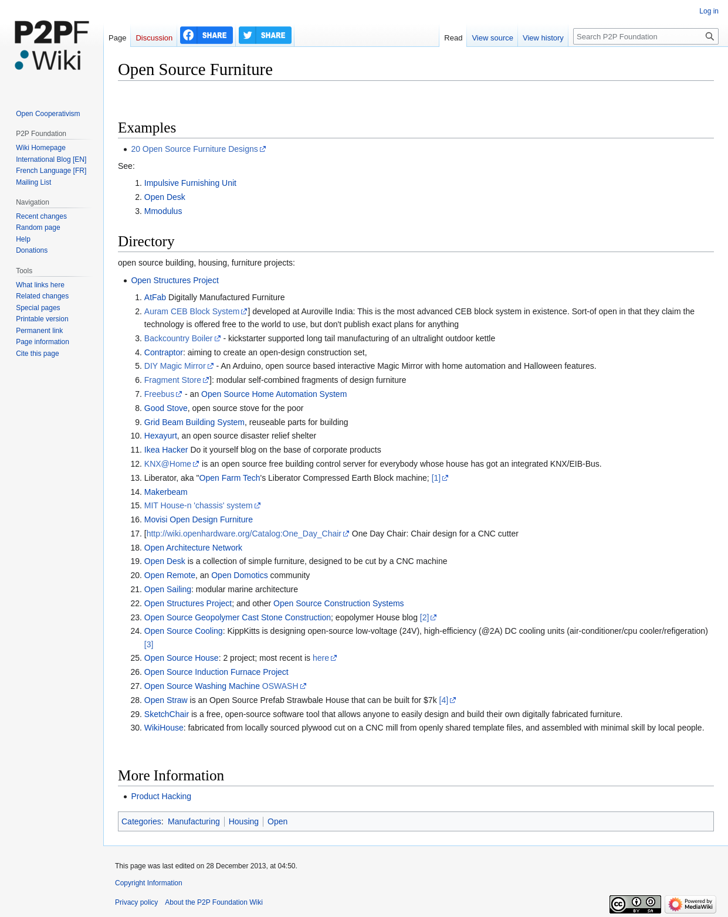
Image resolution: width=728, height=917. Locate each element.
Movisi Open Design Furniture (198, 519)
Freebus (159, 394)
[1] (436, 478)
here (321, 658)
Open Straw (166, 700)
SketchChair (166, 714)
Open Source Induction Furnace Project (216, 672)
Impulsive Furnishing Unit (190, 183)
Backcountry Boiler (178, 338)
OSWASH (280, 686)
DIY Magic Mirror (175, 366)
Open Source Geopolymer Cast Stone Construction (237, 617)
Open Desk (164, 197)
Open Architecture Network (193, 547)
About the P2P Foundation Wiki (214, 902)
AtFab (155, 297)
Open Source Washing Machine (202, 686)
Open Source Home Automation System (274, 394)
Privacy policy (136, 902)
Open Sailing (167, 589)
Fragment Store (172, 380)
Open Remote (169, 575)
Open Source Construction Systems (338, 603)
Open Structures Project (174, 280)
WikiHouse (164, 727)
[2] (424, 617)
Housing (244, 821)
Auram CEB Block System (192, 311)
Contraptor (163, 352)
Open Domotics (239, 575)
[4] (444, 700)
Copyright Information (148, 883)
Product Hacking (161, 796)
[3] (149, 644)
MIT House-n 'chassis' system (198, 505)
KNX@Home (167, 463)
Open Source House (181, 658)
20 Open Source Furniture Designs (194, 149)
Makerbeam (166, 492)
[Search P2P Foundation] (646, 36)
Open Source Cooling (183, 631)
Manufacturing (194, 821)
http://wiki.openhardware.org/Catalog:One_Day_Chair (244, 533)
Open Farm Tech (229, 478)
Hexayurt (160, 435)
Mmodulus (163, 211)
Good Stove (166, 408)
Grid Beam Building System (194, 422)
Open (277, 821)
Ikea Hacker (166, 449)
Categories (141, 821)
